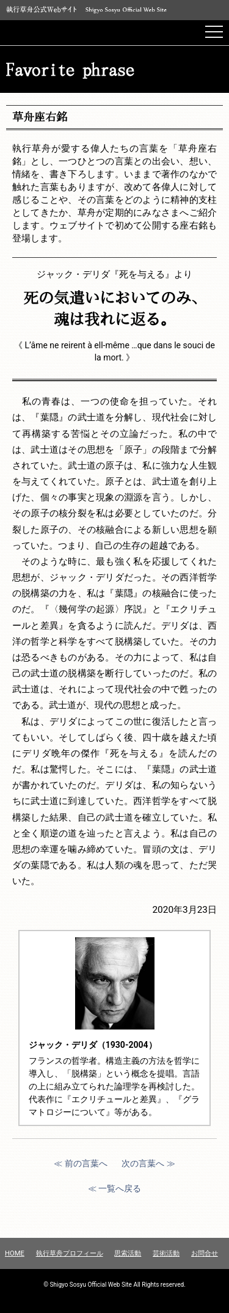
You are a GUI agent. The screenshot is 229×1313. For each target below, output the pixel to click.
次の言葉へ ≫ (148, 1163)
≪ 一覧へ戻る (114, 1188)
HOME (14, 1253)
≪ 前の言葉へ (80, 1163)
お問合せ (204, 1253)
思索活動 (127, 1253)
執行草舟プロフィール (69, 1253)
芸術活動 (166, 1253)
